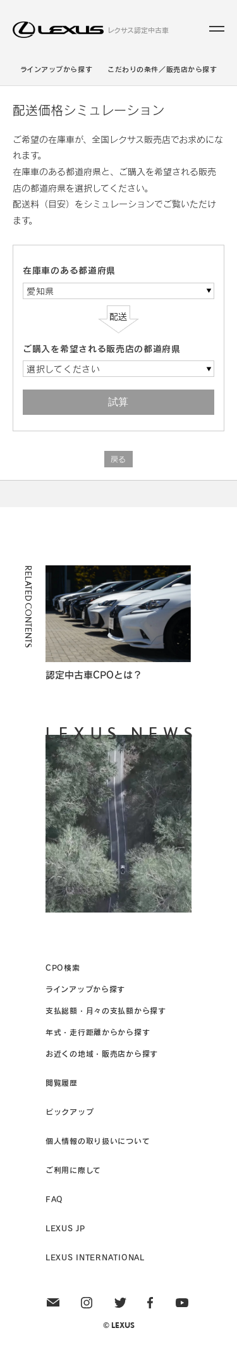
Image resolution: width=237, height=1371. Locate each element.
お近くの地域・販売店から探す (102, 1053)
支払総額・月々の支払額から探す (106, 1010)
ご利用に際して (73, 1169)
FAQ (54, 1199)
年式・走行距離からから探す (98, 1032)
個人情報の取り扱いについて (98, 1140)
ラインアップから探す (56, 69)
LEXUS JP (65, 1228)
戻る (118, 459)
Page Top (118, 493)
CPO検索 (63, 967)
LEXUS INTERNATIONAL (95, 1257)
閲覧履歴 (62, 1082)
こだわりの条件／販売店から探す (162, 69)
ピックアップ (70, 1111)
